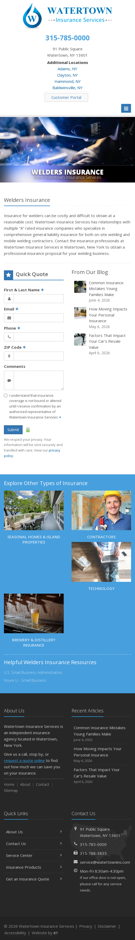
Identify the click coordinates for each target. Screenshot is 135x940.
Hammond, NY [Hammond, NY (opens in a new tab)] (68, 81)
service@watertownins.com (105, 862)
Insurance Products (34, 867)
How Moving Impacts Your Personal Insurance (102, 317)
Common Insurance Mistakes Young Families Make (102, 291)
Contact (42, 784)
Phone (12, 328)
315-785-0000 (93, 844)
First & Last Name (24, 289)
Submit (13, 429)
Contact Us (34, 843)
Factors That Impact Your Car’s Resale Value (102, 344)
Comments (14, 366)
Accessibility (15, 932)
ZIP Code (15, 347)
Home (9, 784)
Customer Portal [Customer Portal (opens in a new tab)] (66, 97)
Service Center (34, 855)
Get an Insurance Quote (34, 879)
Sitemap (11, 790)
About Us (34, 831)
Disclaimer (107, 926)
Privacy (85, 926)
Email (11, 308)
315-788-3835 (93, 853)
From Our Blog (90, 272)
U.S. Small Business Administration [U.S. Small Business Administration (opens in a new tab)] (33, 672)
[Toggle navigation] (126, 108)
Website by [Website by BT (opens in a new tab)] (45, 932)
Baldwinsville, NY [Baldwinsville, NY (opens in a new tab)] (67, 87)
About (25, 784)
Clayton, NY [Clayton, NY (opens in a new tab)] (67, 75)
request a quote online (24, 760)
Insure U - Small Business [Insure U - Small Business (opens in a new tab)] (25, 680)
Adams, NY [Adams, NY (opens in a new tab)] (67, 68)
